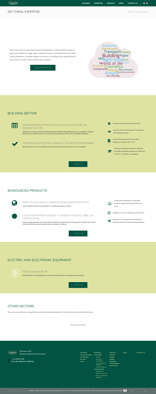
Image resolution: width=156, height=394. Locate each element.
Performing (112, 361)
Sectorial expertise (99, 369)
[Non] (153, 391)
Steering (111, 357)
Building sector (100, 371)
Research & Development (99, 360)
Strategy (98, 357)
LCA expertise (98, 355)
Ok (125, 390)
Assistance (112, 355)
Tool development (114, 363)
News (125, 352)
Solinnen (131, 12)
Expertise (97, 352)
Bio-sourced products (101, 373)
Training (111, 359)
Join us (82, 361)
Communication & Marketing (101, 364)
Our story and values (86, 355)
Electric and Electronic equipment (102, 376)
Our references (84, 357)
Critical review (113, 365)
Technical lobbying (101, 367)
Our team (82, 359)
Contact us (140, 352)
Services (112, 352)
